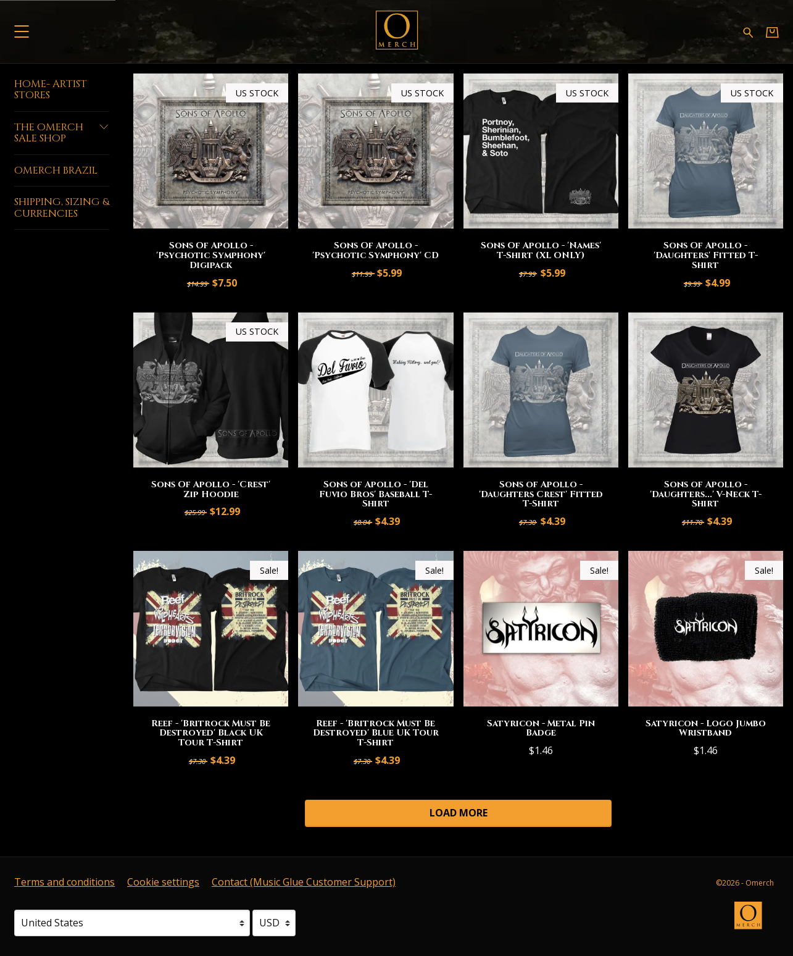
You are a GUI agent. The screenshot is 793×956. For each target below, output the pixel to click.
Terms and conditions (64, 882)
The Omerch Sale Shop (61, 132)
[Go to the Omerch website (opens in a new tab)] (754, 921)
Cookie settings (163, 882)
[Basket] (772, 32)
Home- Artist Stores (50, 89)
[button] (21, 31)
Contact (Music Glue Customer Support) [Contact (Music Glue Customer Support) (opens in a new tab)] (304, 882)
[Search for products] (748, 31)
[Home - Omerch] (397, 31)
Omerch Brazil (56, 170)
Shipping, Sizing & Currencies (61, 207)
